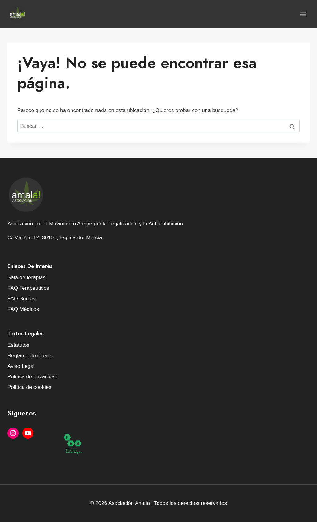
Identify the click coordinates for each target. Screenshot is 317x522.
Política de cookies (29, 387)
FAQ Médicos (23, 309)
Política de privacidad (32, 377)
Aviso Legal (21, 366)
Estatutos (18, 345)
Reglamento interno (30, 356)
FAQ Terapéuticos (28, 288)
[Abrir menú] (303, 14)
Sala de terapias (26, 278)
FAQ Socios (21, 299)
